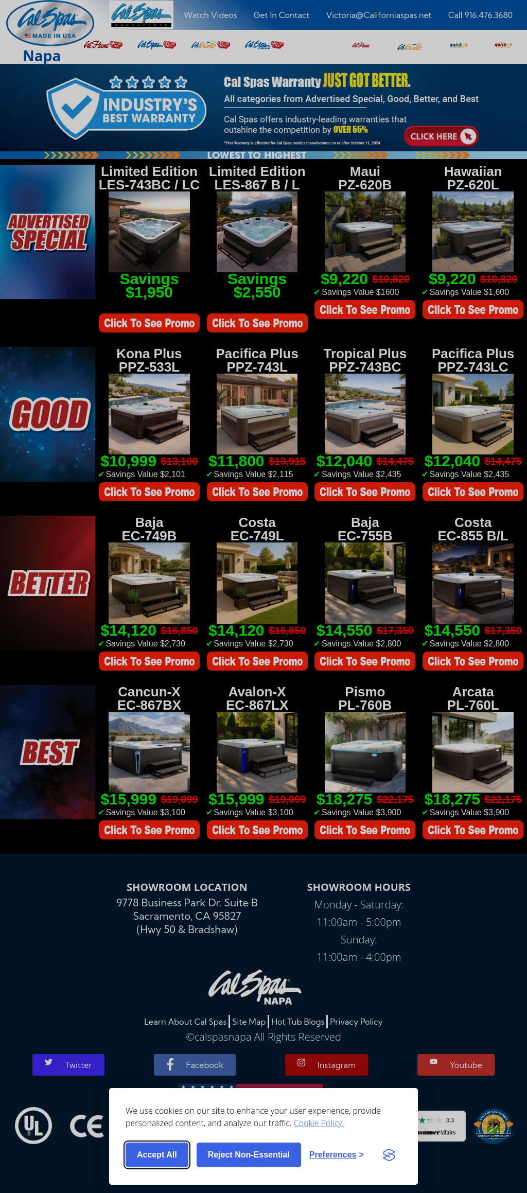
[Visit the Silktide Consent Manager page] (389, 1155)
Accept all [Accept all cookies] (157, 1154)
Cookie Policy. (319, 1123)
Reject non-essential (249, 1154)
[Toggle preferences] (336, 1155)
